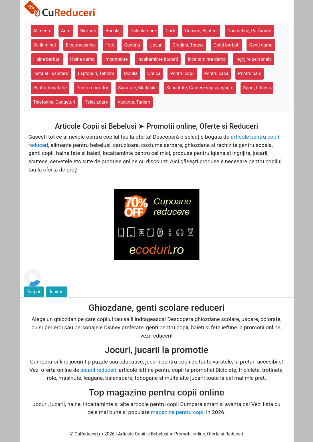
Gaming (132, 45)
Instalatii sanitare (50, 73)
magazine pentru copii (178, 412)
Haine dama (82, 59)
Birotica (88, 30)
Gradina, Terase (188, 45)
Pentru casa (216, 73)
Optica (153, 73)
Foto (109, 45)
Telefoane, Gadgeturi (54, 102)
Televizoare (96, 102)
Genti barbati (226, 45)
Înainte (56, 291)
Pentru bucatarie (50, 87)
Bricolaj (113, 30)
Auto (65, 30)
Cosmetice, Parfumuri (249, 30)
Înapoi (34, 291)
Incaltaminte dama (207, 59)
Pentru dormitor (92, 87)
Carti (170, 30)
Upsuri (156, 45)
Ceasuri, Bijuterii (201, 30)
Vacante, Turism (134, 102)
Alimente (42, 30)
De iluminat (44, 45)
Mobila (131, 73)
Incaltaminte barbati (157, 59)
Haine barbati (46, 59)
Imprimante (116, 59)
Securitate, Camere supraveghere (199, 87)
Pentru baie (249, 73)
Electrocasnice (81, 45)
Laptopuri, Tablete (96, 73)
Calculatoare (143, 30)
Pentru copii (182, 73)
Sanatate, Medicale (137, 87)
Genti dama (260, 45)
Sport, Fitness (257, 87)
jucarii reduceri (98, 370)
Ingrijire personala (253, 59)
